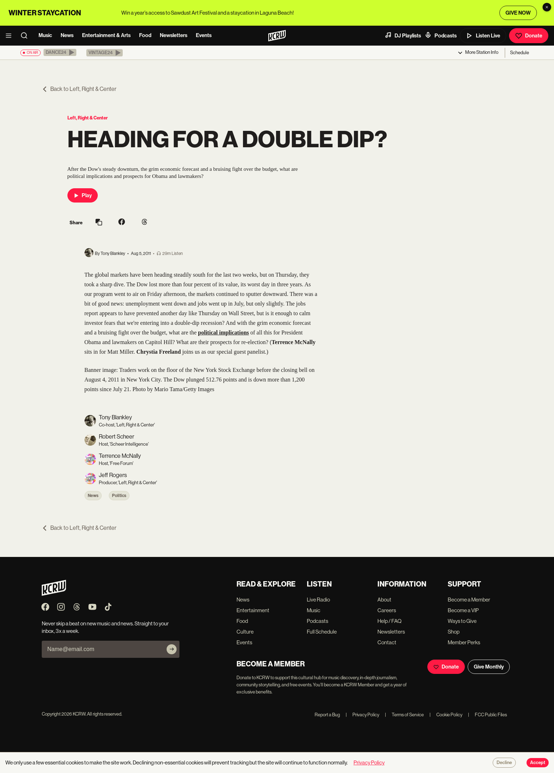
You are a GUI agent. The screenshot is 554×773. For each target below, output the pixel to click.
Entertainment (253, 610)
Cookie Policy (446, 714)
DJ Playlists (403, 35)
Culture (245, 632)
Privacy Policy (362, 714)
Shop (453, 632)
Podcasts (441, 35)
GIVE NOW (518, 13)
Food (145, 35)
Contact (386, 642)
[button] (60, 52)
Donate (528, 35)
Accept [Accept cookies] (537, 763)
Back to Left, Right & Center (79, 89)
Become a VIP (463, 610)
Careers (386, 610)
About (384, 600)
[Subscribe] (172, 649)
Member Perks (464, 642)
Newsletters (173, 35)
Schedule (519, 52)
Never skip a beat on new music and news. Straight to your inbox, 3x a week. (105, 627)
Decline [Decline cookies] (504, 763)
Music (45, 35)
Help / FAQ (389, 621)
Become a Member (469, 600)
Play (82, 195)
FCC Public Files (487, 714)
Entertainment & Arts (106, 35)
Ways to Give (462, 621)
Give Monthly (489, 667)
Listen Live (483, 35)
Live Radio (318, 600)
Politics (119, 495)
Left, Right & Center (87, 118)
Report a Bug (327, 714)
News (67, 35)
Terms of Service (404, 714)
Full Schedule (322, 632)
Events (204, 35)
